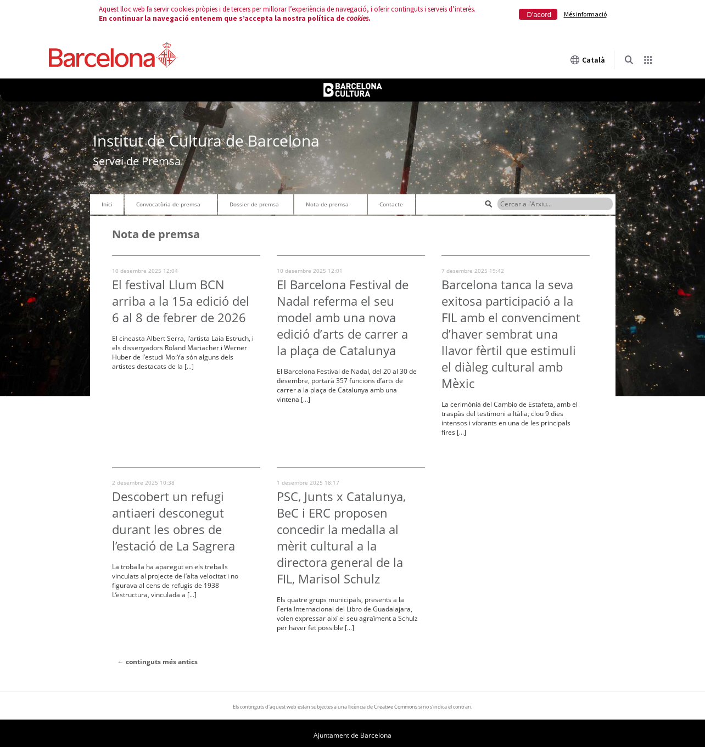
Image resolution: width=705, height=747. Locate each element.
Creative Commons (395, 706)
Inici (107, 204)
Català (587, 60)
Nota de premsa (327, 204)
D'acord (539, 14)
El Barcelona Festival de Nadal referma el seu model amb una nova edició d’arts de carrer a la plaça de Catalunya (343, 317)
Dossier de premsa (254, 204)
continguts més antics (158, 661)
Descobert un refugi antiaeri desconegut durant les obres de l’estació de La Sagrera (173, 521)
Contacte (391, 204)
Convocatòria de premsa (168, 204)
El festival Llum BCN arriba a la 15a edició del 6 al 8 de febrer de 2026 (180, 300)
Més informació (585, 14)
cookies (357, 18)
